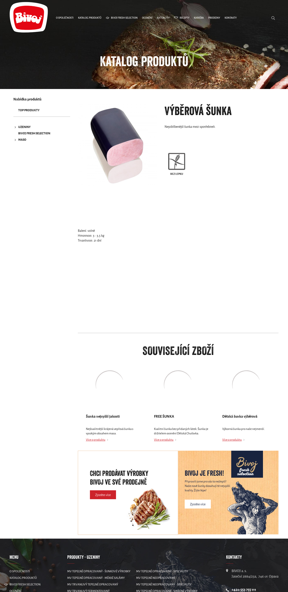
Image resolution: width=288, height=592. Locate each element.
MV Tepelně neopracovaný (155, 577)
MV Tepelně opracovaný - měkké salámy (96, 577)
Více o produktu (95, 439)
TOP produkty (28, 110)
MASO (19, 140)
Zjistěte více (103, 495)
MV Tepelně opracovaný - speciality (162, 571)
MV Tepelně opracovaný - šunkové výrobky (98, 571)
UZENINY (22, 127)
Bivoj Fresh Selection (34, 133)
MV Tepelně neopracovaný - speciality (164, 584)
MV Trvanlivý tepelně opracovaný (92, 584)
